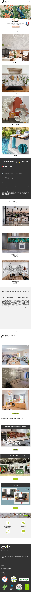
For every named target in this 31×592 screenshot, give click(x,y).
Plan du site (2, 572)
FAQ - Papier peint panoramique (5, 569)
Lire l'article (15, 449)
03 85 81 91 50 (8, 557)
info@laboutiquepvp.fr (7, 559)
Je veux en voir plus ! (15, 413)
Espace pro (2, 565)
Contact (2, 562)
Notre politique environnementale (6, 568)
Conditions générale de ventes (5, 564)
